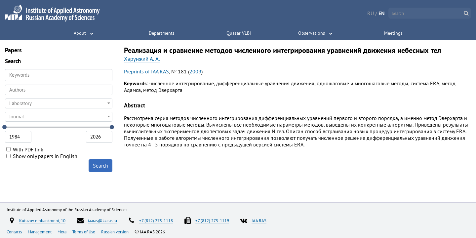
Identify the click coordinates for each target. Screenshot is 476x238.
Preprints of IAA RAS (146, 71)
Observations (311, 33)
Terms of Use (84, 232)
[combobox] (58, 90)
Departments (162, 33)
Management (40, 232)
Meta (62, 232)
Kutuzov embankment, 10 (42, 220)
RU (370, 13)
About (80, 33)
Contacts (15, 232)
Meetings (393, 33)
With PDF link (24, 149)
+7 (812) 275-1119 (212, 220)
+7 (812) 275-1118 (156, 220)
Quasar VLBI (238, 33)
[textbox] (58, 103)
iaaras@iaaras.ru (102, 220)
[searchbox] (58, 90)
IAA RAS (259, 220)
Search (100, 165)
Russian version (115, 232)
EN (381, 13)
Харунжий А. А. (142, 58)
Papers (13, 50)
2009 (195, 71)
